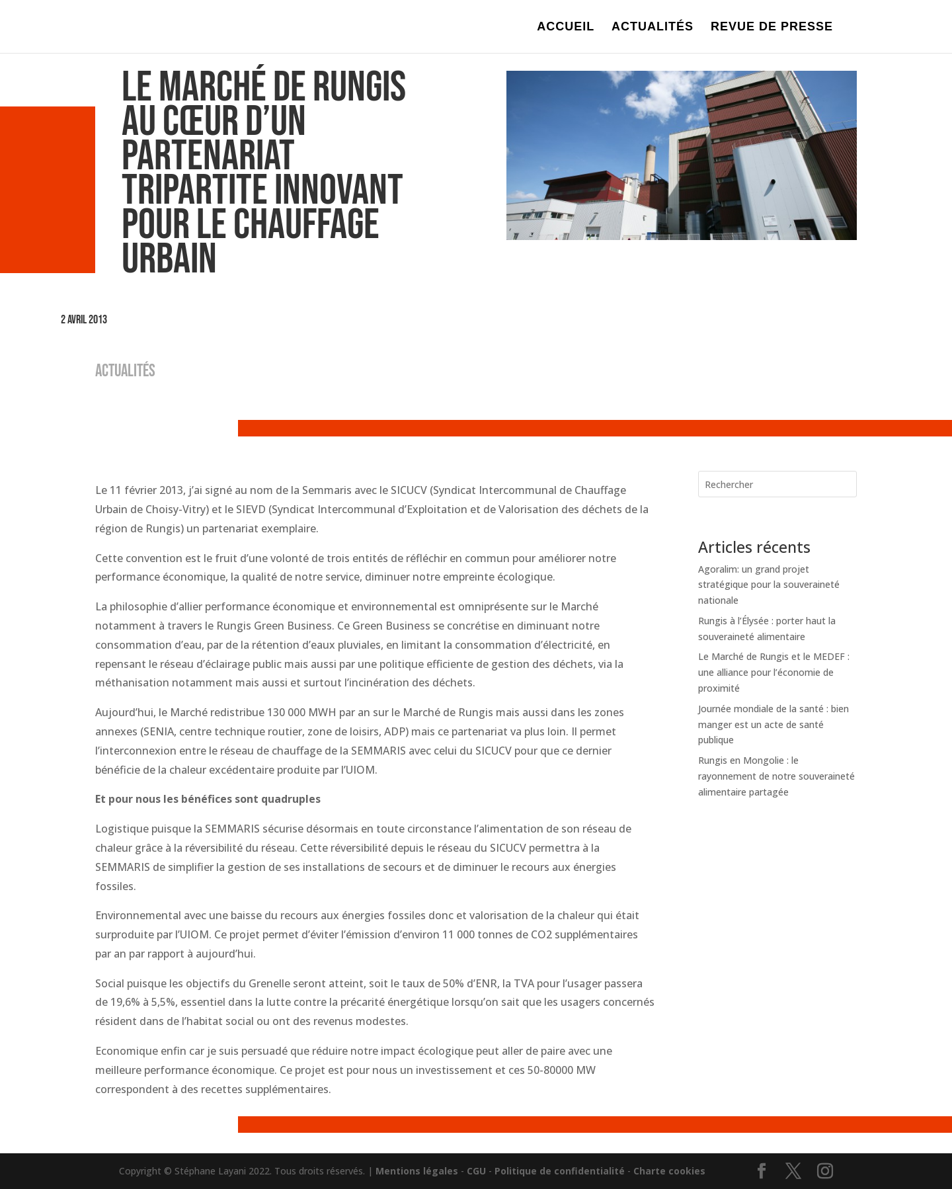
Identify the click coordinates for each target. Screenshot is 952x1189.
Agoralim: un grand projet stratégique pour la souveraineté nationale (769, 585)
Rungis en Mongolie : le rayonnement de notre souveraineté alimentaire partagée (776, 776)
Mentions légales (417, 1171)
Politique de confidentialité (560, 1171)
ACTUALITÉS (653, 27)
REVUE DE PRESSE (772, 27)
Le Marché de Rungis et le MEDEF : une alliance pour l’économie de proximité (774, 672)
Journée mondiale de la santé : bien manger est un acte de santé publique (773, 724)
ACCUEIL (565, 27)
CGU (476, 1171)
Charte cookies (669, 1171)
